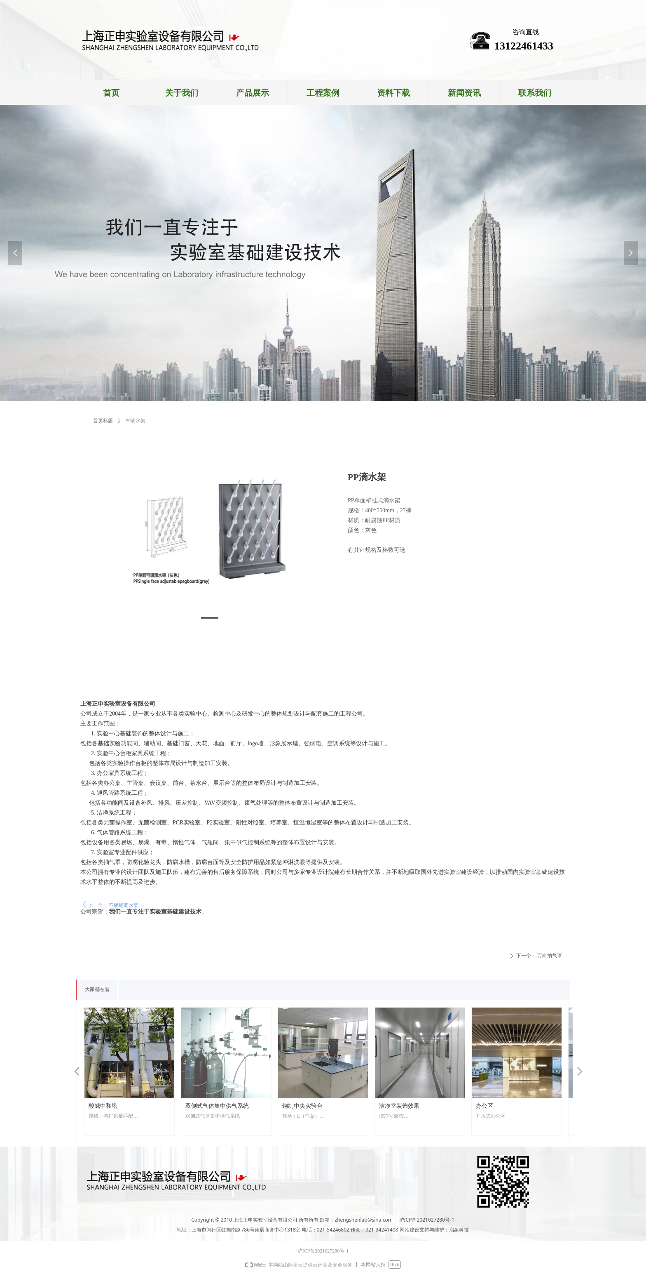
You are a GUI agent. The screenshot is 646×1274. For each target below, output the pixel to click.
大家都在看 (97, 989)
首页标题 (103, 421)
